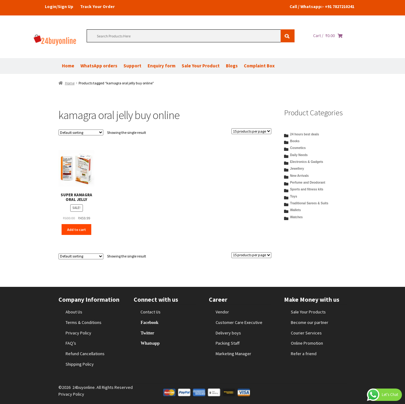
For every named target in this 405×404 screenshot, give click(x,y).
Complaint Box (259, 66)
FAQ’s (71, 343)
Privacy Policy (78, 333)
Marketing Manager (233, 353)
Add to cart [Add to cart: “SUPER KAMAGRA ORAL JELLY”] (76, 229)
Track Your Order (97, 6)
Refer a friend (304, 353)
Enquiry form (161, 66)
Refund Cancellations (85, 353)
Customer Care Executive (239, 322)
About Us (74, 312)
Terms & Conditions (83, 322)
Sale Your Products (308, 312)
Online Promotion (307, 343)
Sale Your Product (201, 66)
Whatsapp (149, 343)
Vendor (222, 312)
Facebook (149, 322)
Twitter (147, 333)
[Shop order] (80, 132)
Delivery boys (228, 333)
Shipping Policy (80, 364)
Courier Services (306, 333)
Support (132, 66)
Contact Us (150, 312)
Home (68, 66)
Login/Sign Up (59, 6)
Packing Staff (227, 343)
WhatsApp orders (98, 66)
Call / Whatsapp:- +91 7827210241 (322, 6)
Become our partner (309, 322)
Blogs (232, 66)
